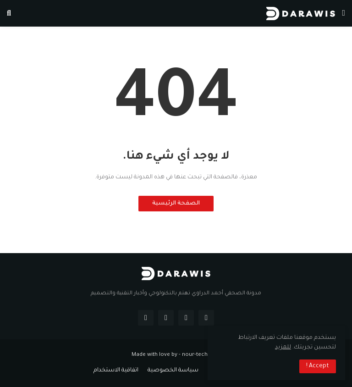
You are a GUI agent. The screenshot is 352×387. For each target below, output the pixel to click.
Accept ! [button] (317, 366)
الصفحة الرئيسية (176, 203)
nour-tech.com (201, 355)
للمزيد (283, 347)
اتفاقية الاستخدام (116, 370)
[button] (343, 13)
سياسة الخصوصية (173, 370)
